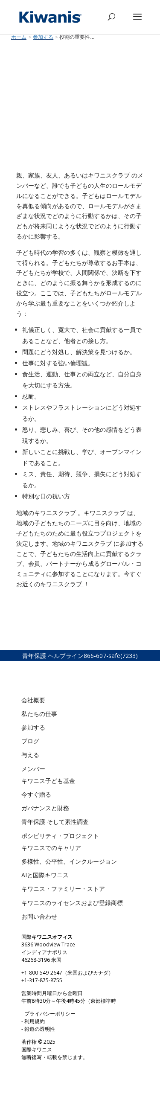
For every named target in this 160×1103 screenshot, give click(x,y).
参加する (33, 727)
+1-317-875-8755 (41, 980)
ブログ (30, 741)
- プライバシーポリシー (48, 1013)
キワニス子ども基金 (48, 781)
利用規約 (34, 1021)
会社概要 (33, 700)
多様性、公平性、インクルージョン (69, 861)
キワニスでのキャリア (51, 848)
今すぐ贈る (36, 794)
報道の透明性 (39, 1029)
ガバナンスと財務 (45, 808)
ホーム (18, 37)
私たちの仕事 (39, 714)
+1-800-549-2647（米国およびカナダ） (67, 972)
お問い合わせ (39, 916)
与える (30, 755)
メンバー (33, 769)
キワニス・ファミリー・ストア (63, 889)
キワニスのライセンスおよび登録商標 (72, 903)
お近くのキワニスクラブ (50, 584)
